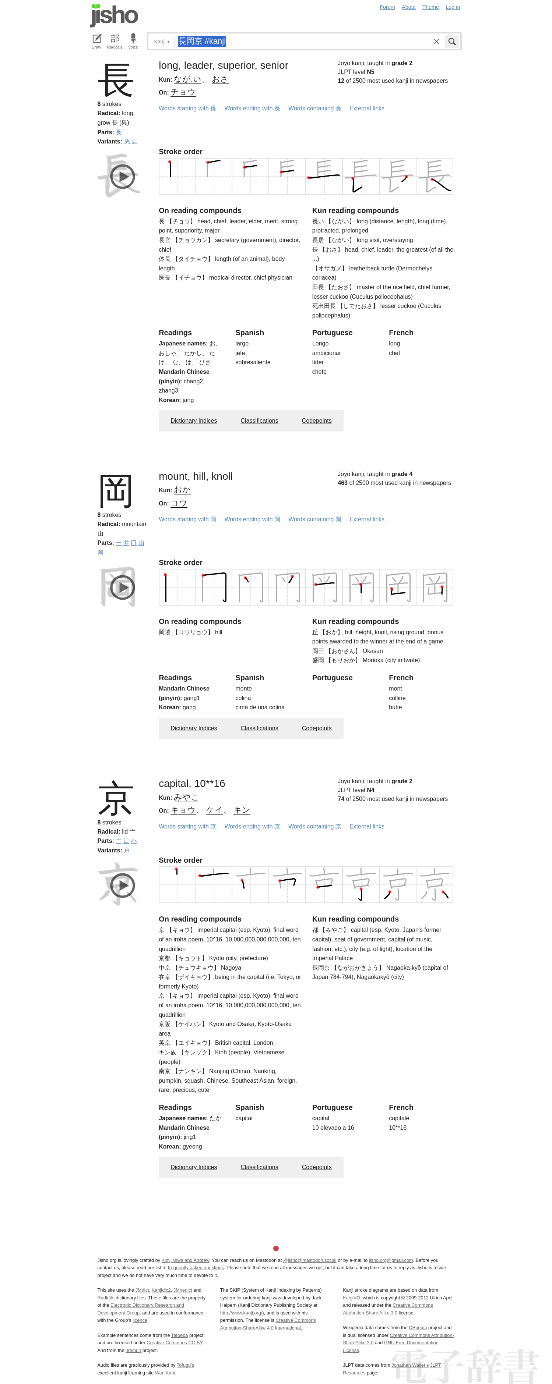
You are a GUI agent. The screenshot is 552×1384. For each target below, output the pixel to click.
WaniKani (165, 1373)
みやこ (186, 797)
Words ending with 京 (252, 826)
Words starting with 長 (187, 108)
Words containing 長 (314, 108)
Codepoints (317, 421)
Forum (387, 7)
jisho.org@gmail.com (391, 1260)
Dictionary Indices (193, 421)
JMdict (142, 1290)
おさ (220, 79)
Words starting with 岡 (187, 519)
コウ (178, 502)
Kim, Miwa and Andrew (185, 1260)
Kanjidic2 (161, 1290)
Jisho (114, 16)
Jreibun (133, 1350)
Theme (430, 7)
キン (241, 810)
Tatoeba (179, 1335)
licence (140, 1320)
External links (366, 108)
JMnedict (182, 1290)
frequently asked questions (196, 1267)
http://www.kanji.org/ (241, 1313)
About (409, 7)
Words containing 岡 (314, 519)
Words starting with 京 (187, 826)
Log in (453, 7)
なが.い (187, 79)
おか (182, 489)
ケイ (214, 810)
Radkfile (106, 1297)
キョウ (183, 810)
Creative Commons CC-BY (174, 1342)
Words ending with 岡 (252, 519)
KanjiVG (351, 1297)
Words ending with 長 (252, 108)
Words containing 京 (314, 826)
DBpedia (418, 1327)
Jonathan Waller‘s (410, 1365)
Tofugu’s (185, 1365)
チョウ (183, 91)
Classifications (259, 421)
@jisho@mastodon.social (310, 1260)
